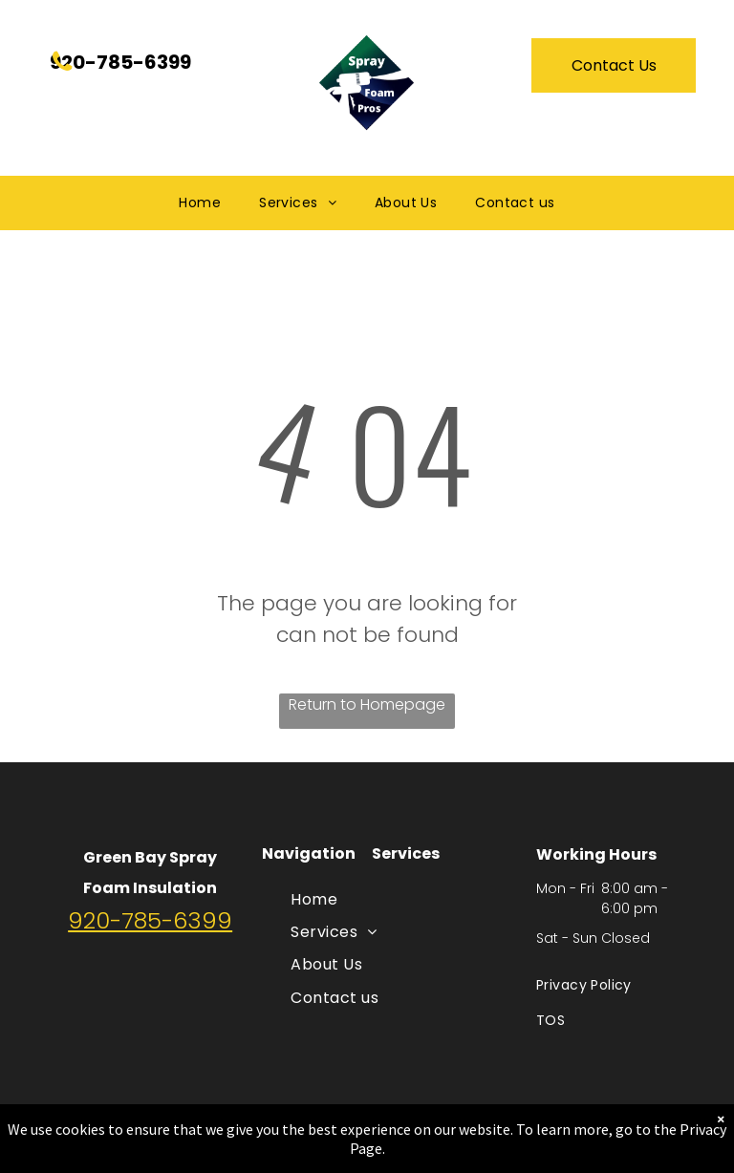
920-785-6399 (150, 920)
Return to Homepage (367, 704)
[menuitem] (200, 203)
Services (406, 853)
